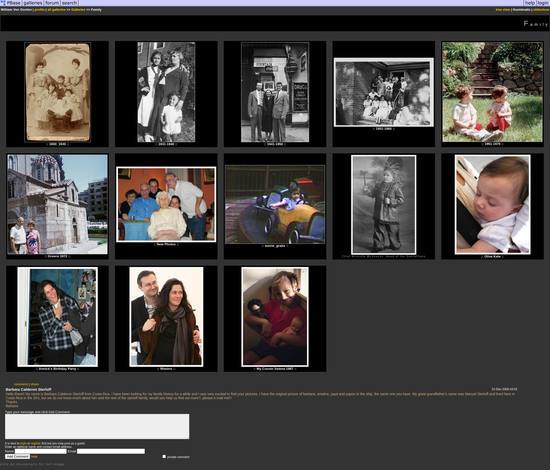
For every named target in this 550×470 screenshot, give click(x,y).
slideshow (541, 9)
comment (21, 384)
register (36, 443)
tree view (503, 9)
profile (40, 9)
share (35, 384)
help (34, 456)
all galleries (57, 9)
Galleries (78, 9)
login (23, 443)
